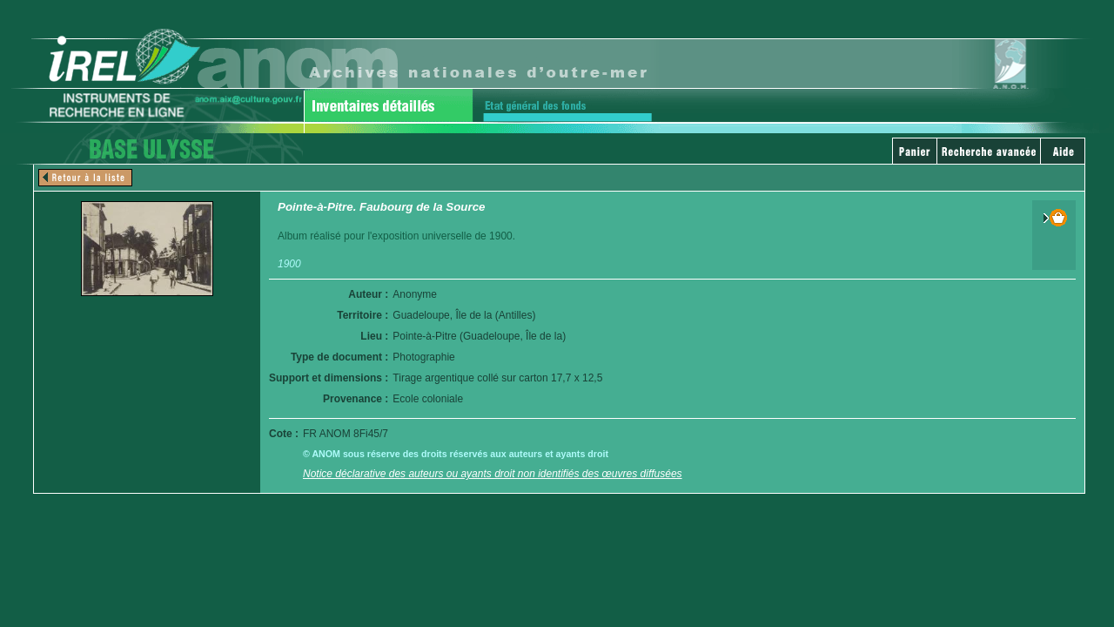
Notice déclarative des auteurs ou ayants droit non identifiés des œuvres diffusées (492, 474)
